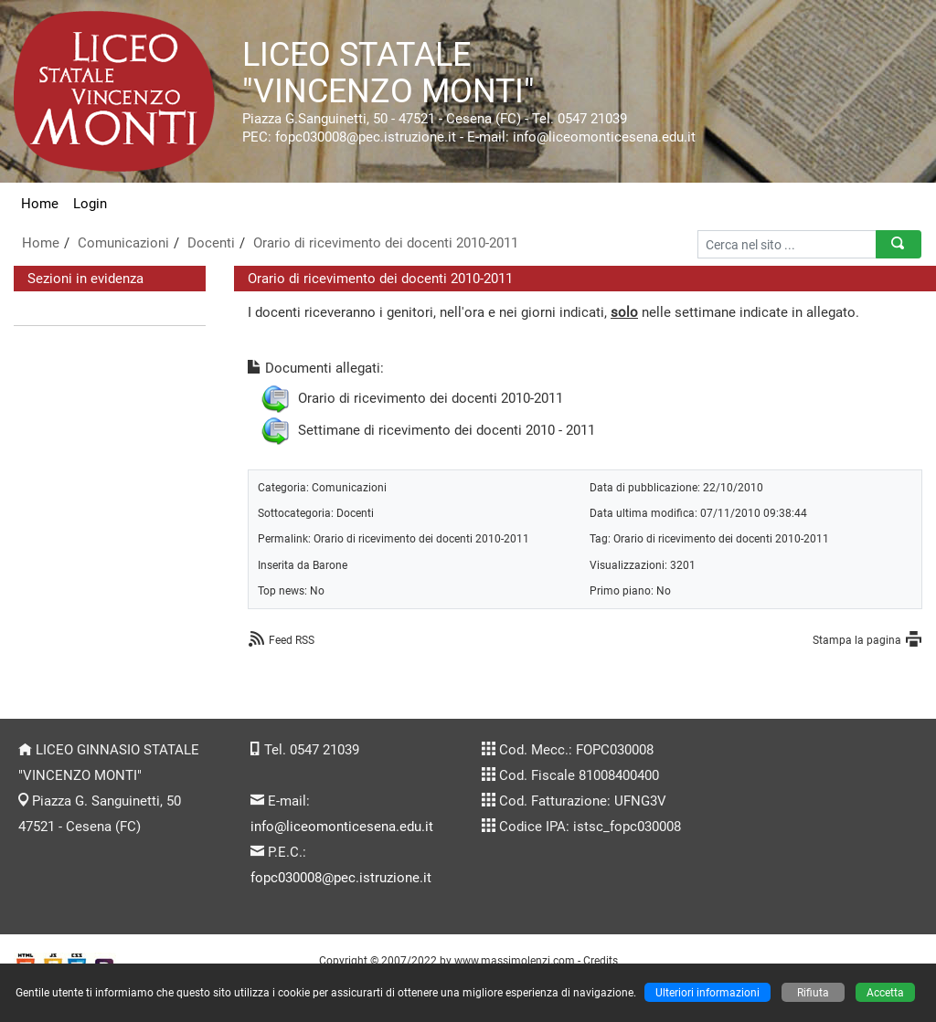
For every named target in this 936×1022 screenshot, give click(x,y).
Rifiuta (813, 992)
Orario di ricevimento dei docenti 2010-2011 (385, 243)
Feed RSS (291, 640)
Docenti (211, 243)
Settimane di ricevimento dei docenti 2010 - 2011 (446, 430)
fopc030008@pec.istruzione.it (340, 877)
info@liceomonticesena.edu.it (341, 826)
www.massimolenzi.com (514, 960)
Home (39, 203)
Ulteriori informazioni (707, 992)
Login (90, 203)
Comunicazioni (123, 243)
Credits (600, 960)
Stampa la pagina (857, 640)
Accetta (885, 992)
